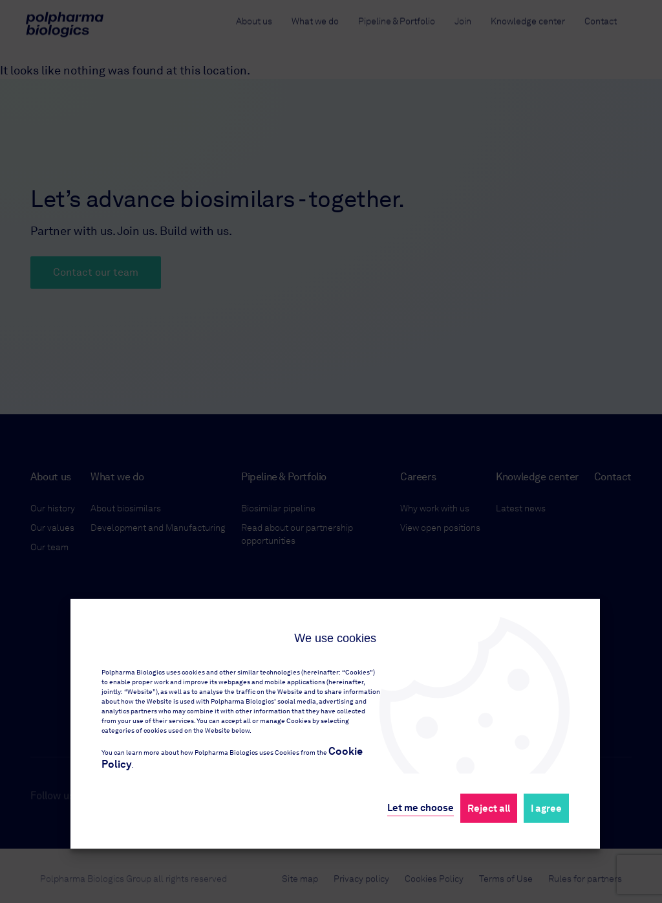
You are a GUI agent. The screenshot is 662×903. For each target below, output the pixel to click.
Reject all (488, 808)
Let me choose (420, 808)
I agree (546, 808)
